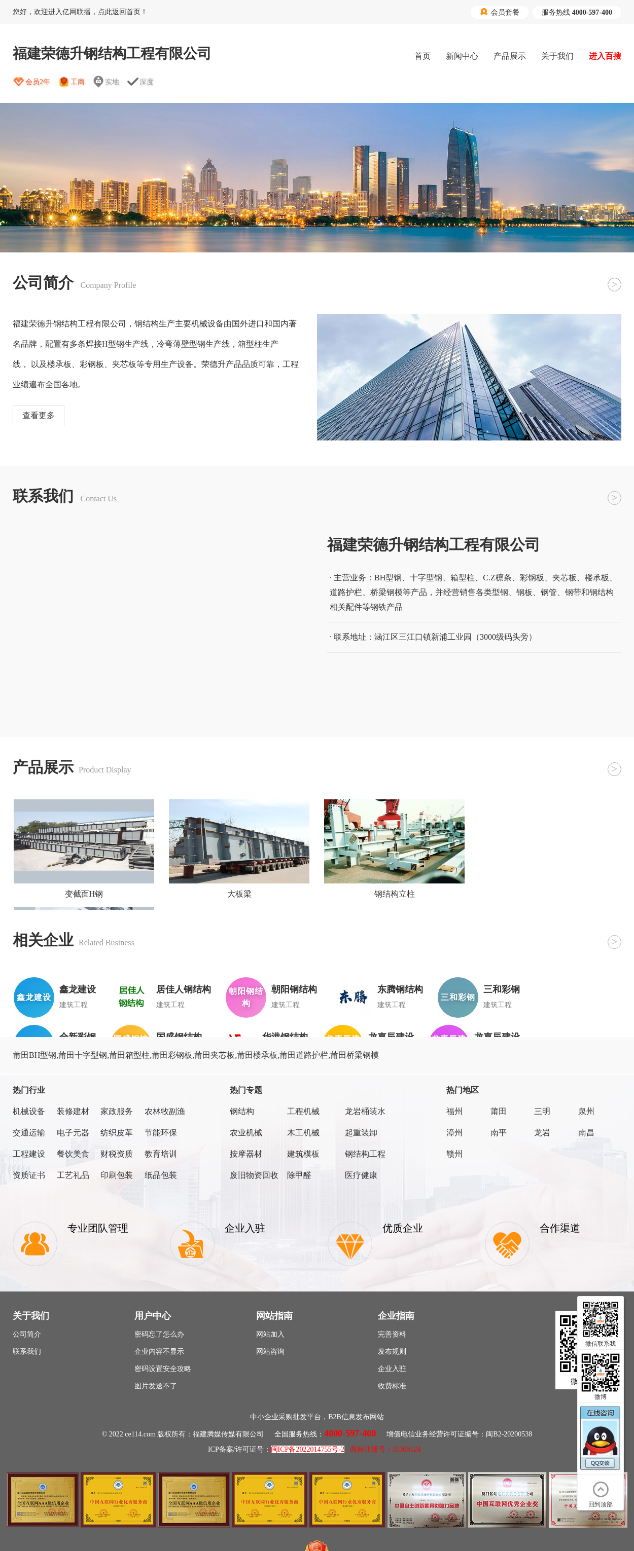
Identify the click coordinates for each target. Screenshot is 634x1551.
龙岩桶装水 (365, 1111)
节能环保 (161, 1132)
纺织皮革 (116, 1132)
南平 (498, 1132)
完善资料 (392, 1334)
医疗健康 (361, 1175)
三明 (542, 1111)
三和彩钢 (501, 989)
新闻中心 (462, 56)
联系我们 (27, 1351)
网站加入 (270, 1334)
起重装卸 (361, 1132)
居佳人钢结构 (183, 989)
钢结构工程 (365, 1154)
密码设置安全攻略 (162, 1369)
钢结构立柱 (394, 894)
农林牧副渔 (165, 1111)
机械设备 (29, 1111)
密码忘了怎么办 (159, 1334)
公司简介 (27, 1334)
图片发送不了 (155, 1386)
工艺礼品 (73, 1175)
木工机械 (303, 1132)
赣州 (454, 1154)
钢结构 (242, 1111)
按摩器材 (246, 1154)
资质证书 (29, 1175)
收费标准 (392, 1386)
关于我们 (557, 56)
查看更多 (38, 415)
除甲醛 (299, 1175)
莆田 (498, 1111)
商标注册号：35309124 (385, 1449)
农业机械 (246, 1132)
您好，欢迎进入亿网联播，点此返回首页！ (80, 12)
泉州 (586, 1111)
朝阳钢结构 (294, 989)
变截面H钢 (84, 894)
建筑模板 (303, 1154)
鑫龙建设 (77, 989)
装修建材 (73, 1111)
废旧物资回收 (254, 1175)
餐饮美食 (73, 1154)
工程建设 (29, 1154)
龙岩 (542, 1132)
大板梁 (239, 894)
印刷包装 (116, 1175)
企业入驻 (392, 1369)
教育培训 (161, 1154)
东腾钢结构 (400, 989)
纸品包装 (161, 1175)
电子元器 (73, 1132)
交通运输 (29, 1132)
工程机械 (303, 1111)
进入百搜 (605, 56)
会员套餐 (499, 12)
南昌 (586, 1132)
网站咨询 (270, 1351)
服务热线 (577, 12)
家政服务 (116, 1111)
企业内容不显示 (159, 1351)
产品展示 (510, 56)
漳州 (454, 1132)
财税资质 (116, 1154)
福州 (454, 1111)
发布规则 (392, 1351)
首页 (422, 56)
